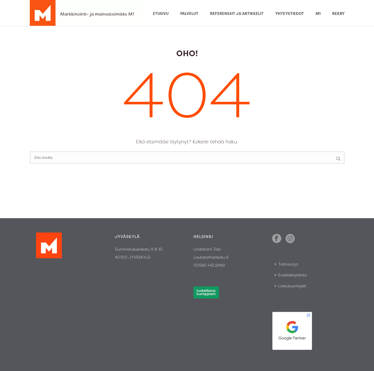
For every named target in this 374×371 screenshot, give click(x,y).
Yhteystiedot (289, 13)
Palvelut (189, 13)
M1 (318, 13)
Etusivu (161, 13)
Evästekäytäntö (291, 275)
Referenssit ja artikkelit (237, 13)
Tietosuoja (286, 264)
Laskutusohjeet (290, 285)
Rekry (338, 13)
